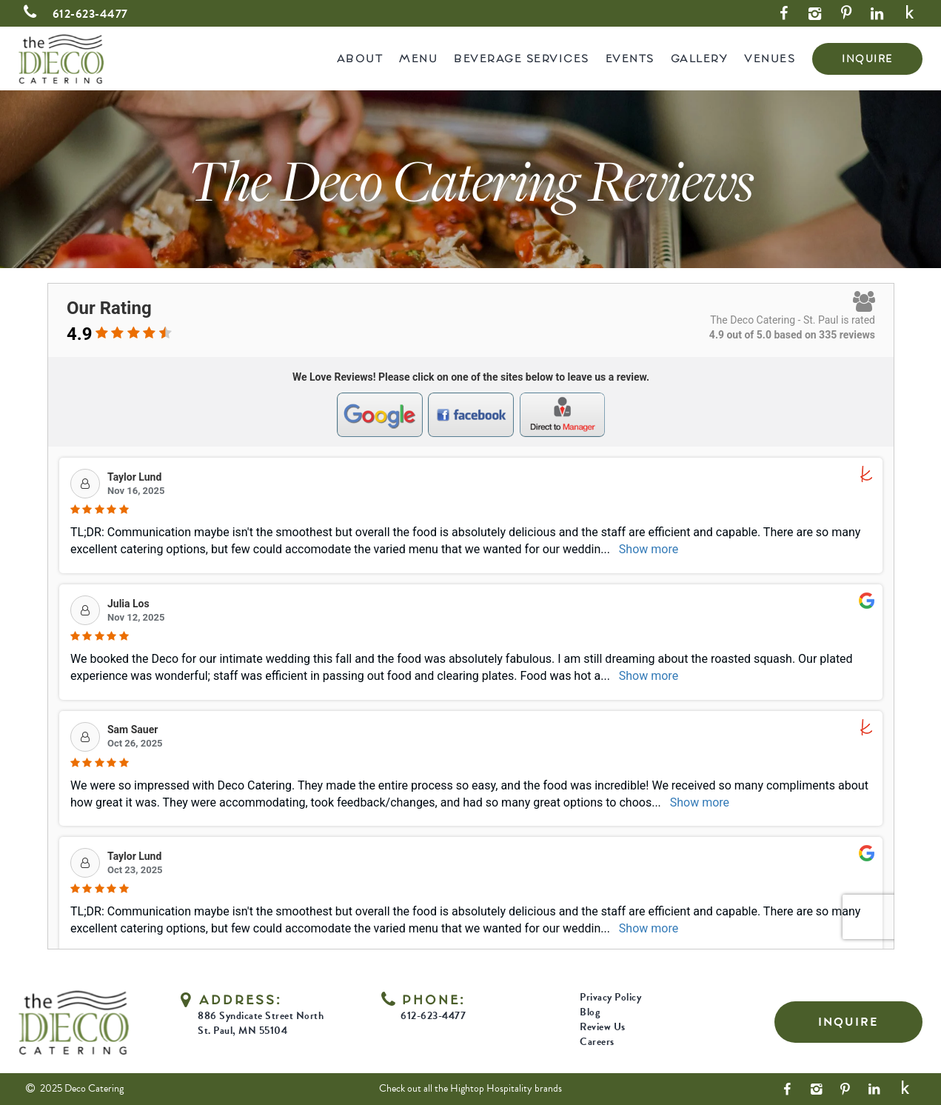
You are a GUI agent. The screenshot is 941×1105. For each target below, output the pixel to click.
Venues (769, 58)
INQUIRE (867, 59)
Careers (597, 1041)
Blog (590, 1012)
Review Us (603, 1027)
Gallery (700, 58)
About (360, 58)
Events (630, 58)
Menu (418, 58)
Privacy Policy (610, 997)
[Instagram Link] (815, 13)
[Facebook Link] (784, 13)
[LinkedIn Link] (877, 13)
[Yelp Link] (910, 13)
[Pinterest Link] (846, 13)
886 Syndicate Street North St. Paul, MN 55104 (261, 1023)
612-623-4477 (73, 14)
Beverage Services (521, 58)
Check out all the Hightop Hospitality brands (470, 1088)
